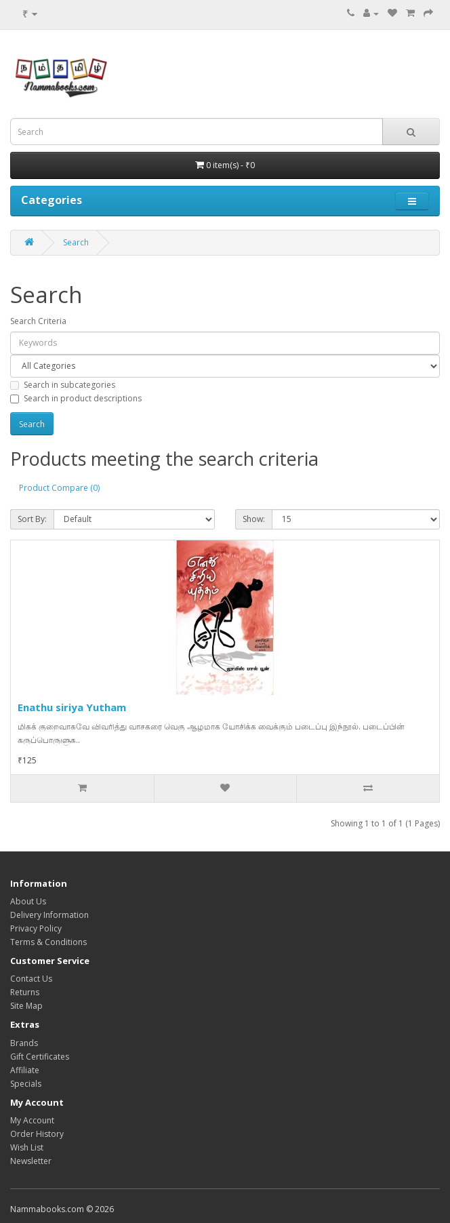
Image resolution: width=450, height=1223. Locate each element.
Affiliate (24, 1070)
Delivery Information (49, 915)
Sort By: (32, 519)
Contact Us (31, 978)
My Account (32, 1120)
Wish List (26, 1147)
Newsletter (31, 1161)
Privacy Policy (36, 928)
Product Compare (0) (59, 488)
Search (76, 242)
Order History (37, 1134)
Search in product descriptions (76, 398)
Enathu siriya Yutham (72, 707)
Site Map (26, 1005)
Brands (24, 1043)
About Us (28, 901)
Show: (254, 519)
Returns (24, 992)
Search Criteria (38, 321)
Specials (25, 1083)
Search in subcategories (62, 384)
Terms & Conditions (48, 942)
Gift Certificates (39, 1056)
